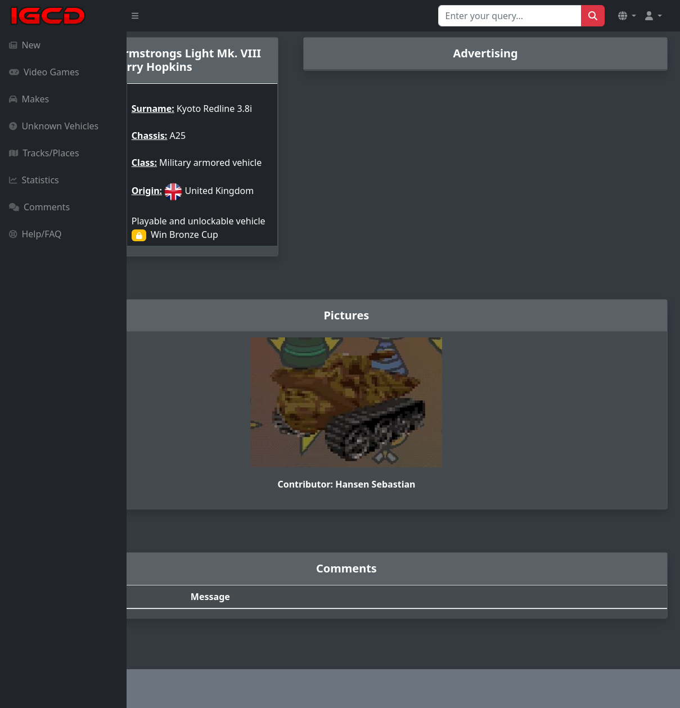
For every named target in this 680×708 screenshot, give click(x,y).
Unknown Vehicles (53, 126)
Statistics (34, 180)
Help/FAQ (35, 234)
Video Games (44, 72)
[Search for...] (510, 15)
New (24, 45)
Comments (39, 207)
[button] (627, 15)
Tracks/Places (44, 153)
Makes (29, 99)
